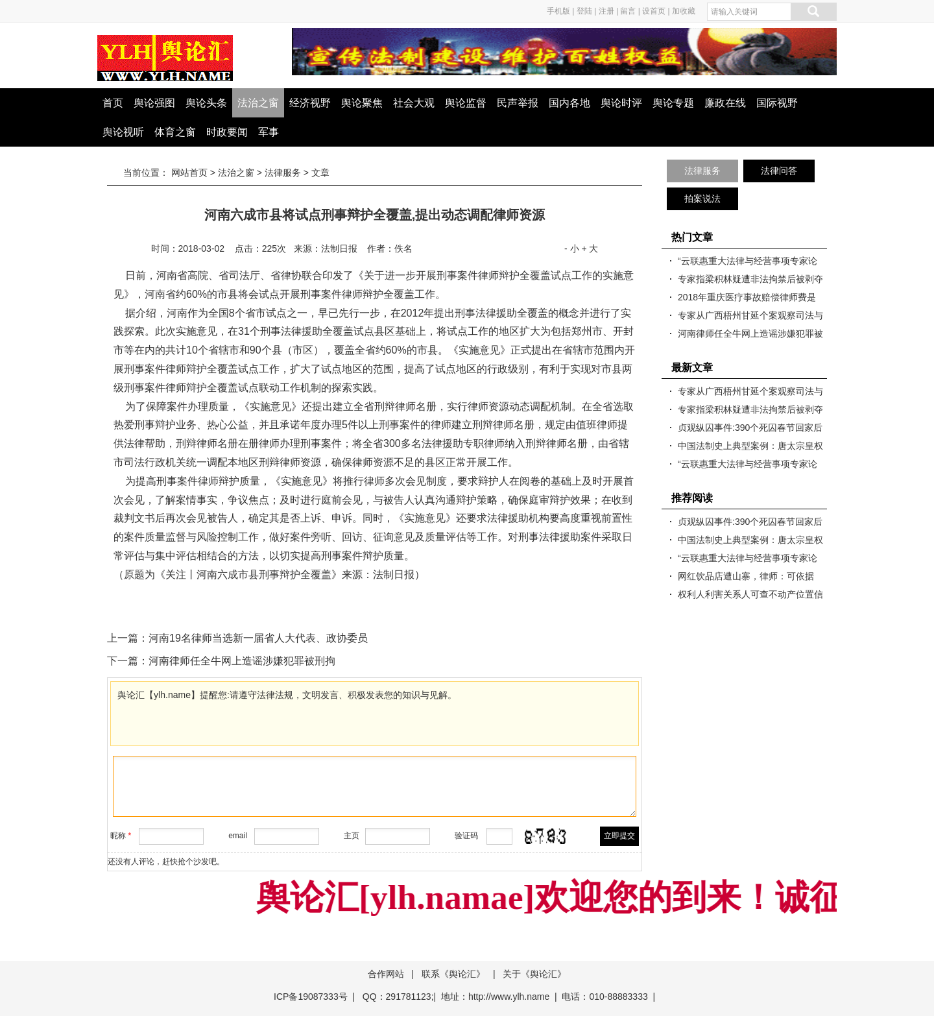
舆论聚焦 (362, 102)
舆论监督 (465, 102)
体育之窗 (175, 132)
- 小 (571, 248)
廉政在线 (725, 102)
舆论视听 (123, 132)
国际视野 (777, 102)
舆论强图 (154, 102)
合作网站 (386, 974)
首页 (112, 102)
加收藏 (683, 11)
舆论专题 (673, 102)
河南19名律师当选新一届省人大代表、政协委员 (258, 638)
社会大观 (414, 102)
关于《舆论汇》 (534, 974)
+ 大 (589, 248)
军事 (268, 132)
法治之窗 (258, 102)
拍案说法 (702, 198)
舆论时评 (621, 102)
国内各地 (569, 102)
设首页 (653, 11)
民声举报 (517, 102)
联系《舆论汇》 (453, 974)
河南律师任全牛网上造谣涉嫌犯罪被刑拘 (242, 660)
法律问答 (779, 170)
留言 (628, 11)
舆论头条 (206, 102)
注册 (606, 11)
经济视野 (310, 102)
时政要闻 (227, 132)
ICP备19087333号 (311, 996)
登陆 (584, 11)
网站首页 (189, 172)
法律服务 (283, 172)
